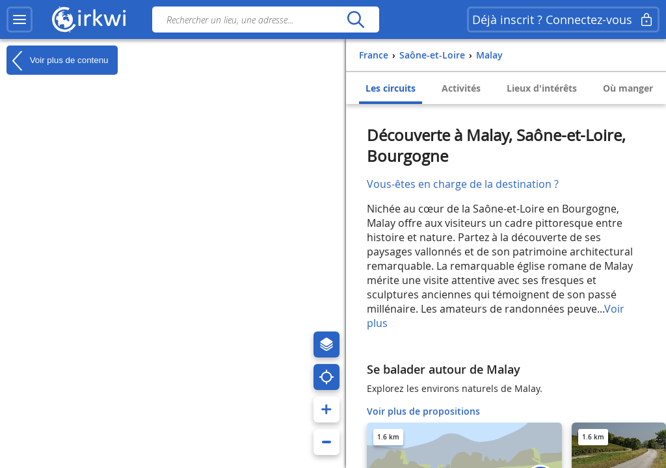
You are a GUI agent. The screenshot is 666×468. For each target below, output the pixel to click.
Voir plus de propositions (423, 411)
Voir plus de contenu (57, 60)
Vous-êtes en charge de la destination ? (463, 184)
